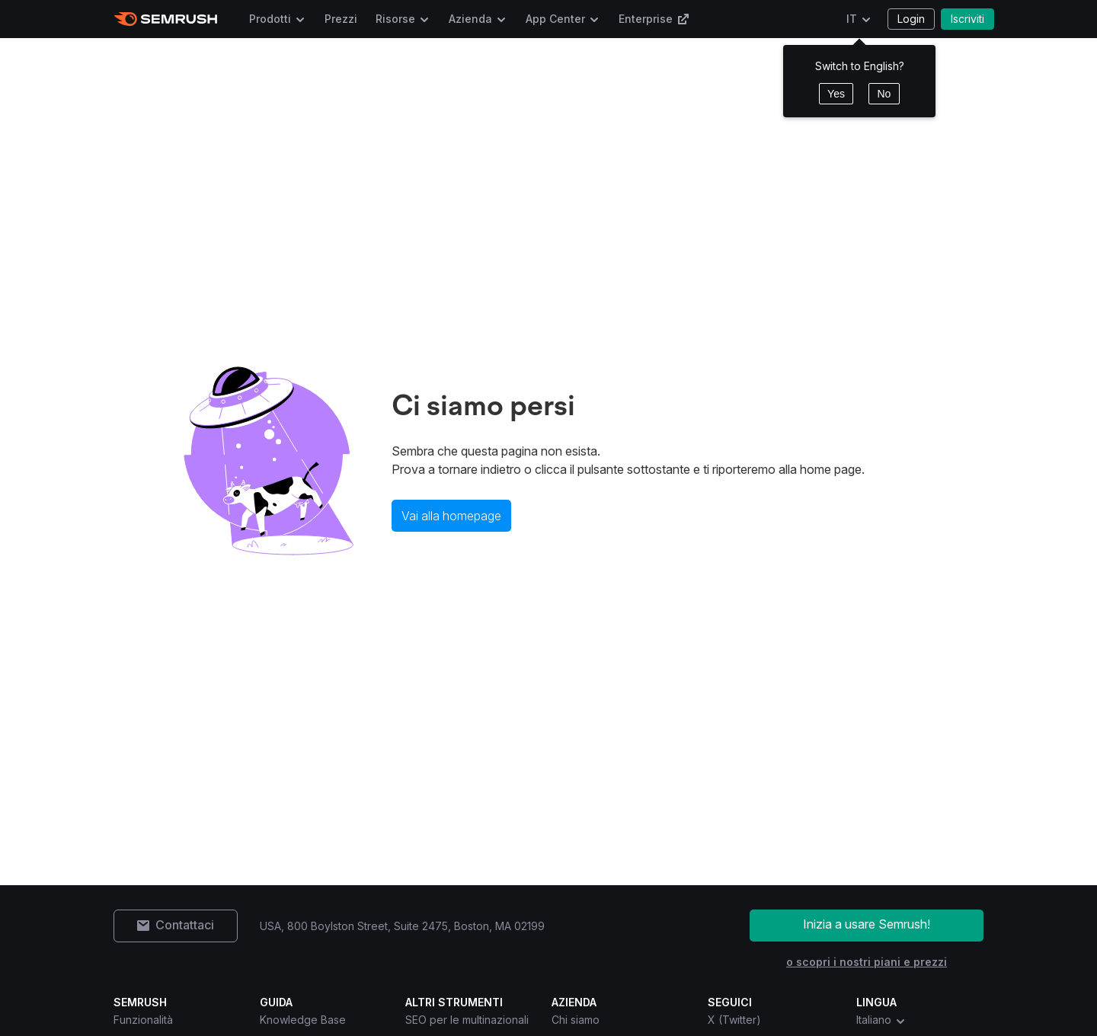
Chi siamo (576, 1019)
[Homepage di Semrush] (166, 19)
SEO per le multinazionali (467, 1019)
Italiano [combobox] (881, 1020)
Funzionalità (143, 1019)
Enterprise (654, 18)
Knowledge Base (303, 1019)
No (884, 94)
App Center (555, 18)
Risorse (395, 18)
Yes (836, 94)
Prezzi (341, 18)
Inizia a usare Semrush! (866, 924)
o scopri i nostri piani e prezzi (866, 961)
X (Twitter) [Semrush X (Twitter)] (734, 1019)
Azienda (470, 18)
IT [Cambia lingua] (851, 18)
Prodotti (270, 18)
